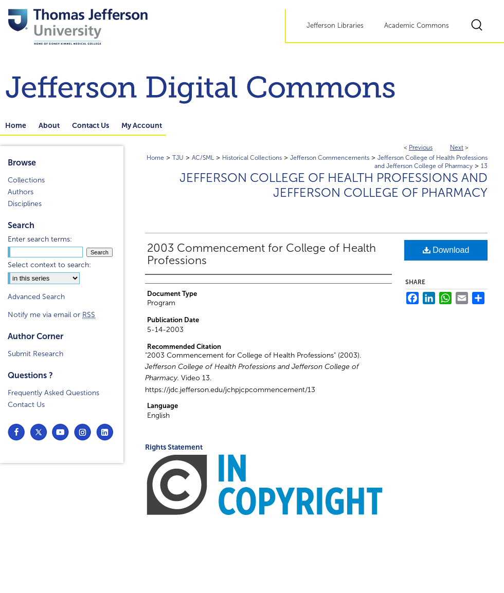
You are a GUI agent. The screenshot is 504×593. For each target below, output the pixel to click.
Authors (20, 192)
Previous (421, 147)
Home (155, 157)
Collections (26, 180)
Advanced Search (36, 297)
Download (446, 250)
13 (484, 166)
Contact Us (26, 405)
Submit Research (35, 354)
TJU (178, 157)
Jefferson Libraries (335, 25)
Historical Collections (252, 157)
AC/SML (203, 157)
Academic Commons (416, 25)
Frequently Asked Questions (53, 393)
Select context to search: (49, 265)
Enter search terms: (40, 239)
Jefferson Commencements (329, 157)
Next (456, 147)
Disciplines (25, 204)
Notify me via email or (51, 315)
